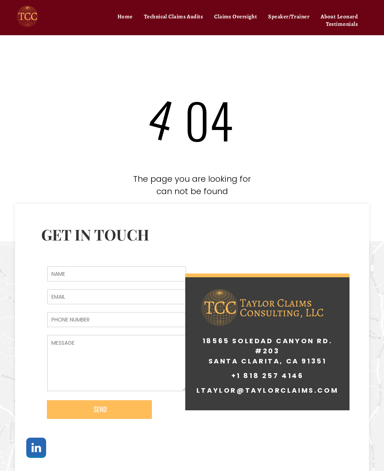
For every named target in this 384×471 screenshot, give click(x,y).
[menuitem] (125, 16)
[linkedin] (36, 449)
